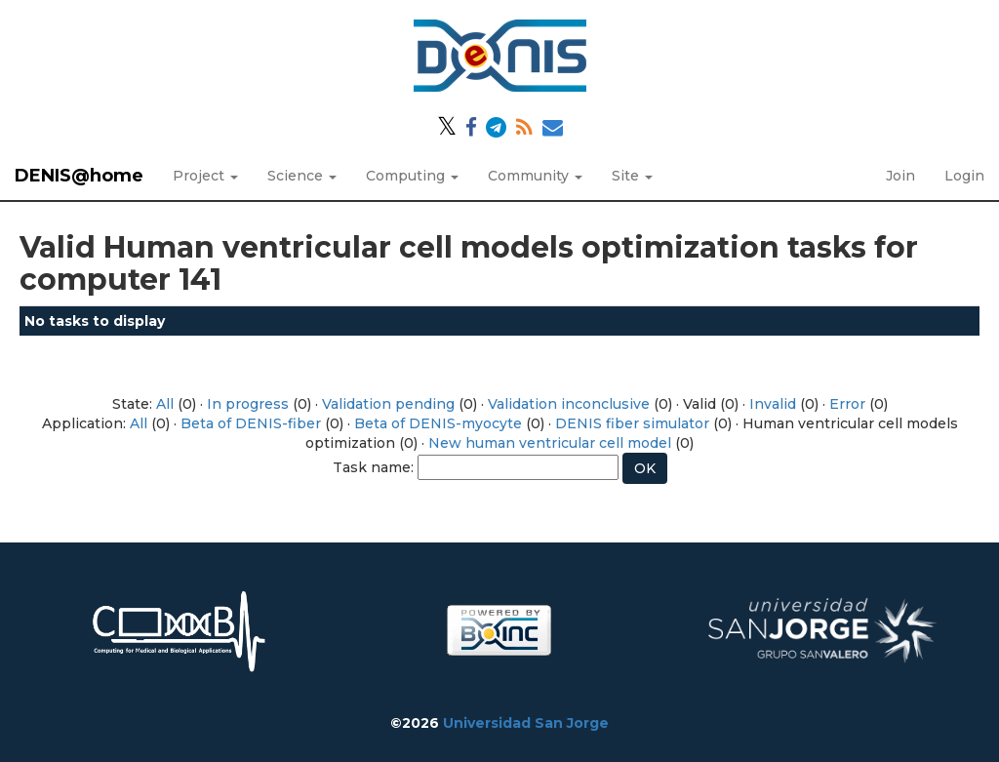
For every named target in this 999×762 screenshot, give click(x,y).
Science (302, 175)
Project (205, 175)
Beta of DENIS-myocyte (438, 423)
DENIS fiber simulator (632, 423)
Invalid (772, 404)
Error (847, 404)
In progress (248, 404)
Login (964, 175)
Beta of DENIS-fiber (250, 423)
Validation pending (388, 404)
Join (900, 175)
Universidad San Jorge (526, 723)
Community (535, 175)
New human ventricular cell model (549, 443)
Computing (412, 175)
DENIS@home (79, 175)
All (165, 404)
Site (632, 175)
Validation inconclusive (569, 404)
